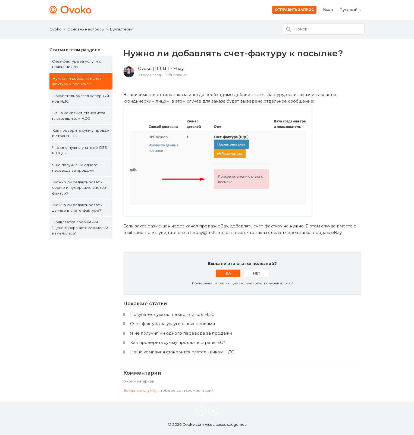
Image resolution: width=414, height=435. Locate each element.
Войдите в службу (140, 390)
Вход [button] (328, 9)
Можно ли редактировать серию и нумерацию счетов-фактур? (79, 187)
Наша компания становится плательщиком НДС (78, 116)
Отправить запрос (294, 10)
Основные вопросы (85, 29)
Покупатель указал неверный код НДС (80, 98)
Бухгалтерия (121, 29)
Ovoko (55, 29)
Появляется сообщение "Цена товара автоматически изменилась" (80, 227)
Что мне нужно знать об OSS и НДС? (79, 150)
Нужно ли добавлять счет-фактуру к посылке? (77, 81)
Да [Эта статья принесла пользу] (228, 273)
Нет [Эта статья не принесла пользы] (256, 273)
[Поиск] (324, 29)
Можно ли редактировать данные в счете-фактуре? (77, 207)
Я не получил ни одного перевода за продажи (75, 167)
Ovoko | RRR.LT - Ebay (161, 68)
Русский (351, 9)
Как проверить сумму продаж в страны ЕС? (80, 133)
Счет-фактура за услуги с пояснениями (76, 64)
